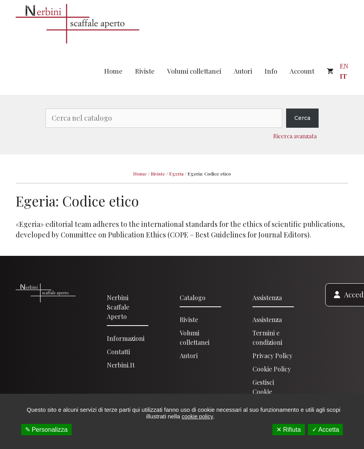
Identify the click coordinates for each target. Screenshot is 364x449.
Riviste (145, 71)
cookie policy (197, 416)
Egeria (176, 173)
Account (302, 71)
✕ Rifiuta (288, 429)
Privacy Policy (272, 355)
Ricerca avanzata (295, 136)
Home (113, 71)
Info (271, 71)
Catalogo (192, 297)
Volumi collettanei (194, 71)
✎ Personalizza (46, 429)
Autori (243, 71)
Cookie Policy (271, 369)
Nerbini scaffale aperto (118, 306)
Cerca (302, 117)
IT (343, 76)
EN (344, 66)
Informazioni (125, 338)
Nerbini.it (121, 365)
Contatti (118, 352)
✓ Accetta (325, 429)
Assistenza (267, 297)
